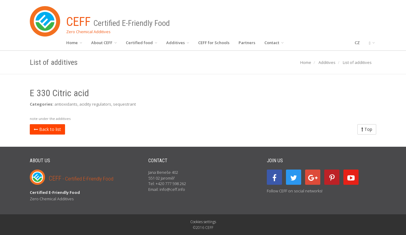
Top (366, 129)
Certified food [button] (141, 42)
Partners (247, 42)
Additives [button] (177, 42)
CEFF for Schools (213, 42)
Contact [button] (274, 42)
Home (305, 62)
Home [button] (74, 42)
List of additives (357, 62)
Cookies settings (203, 221)
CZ (357, 42)
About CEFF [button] (104, 42)
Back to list (47, 129)
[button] (371, 42)
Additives (326, 62)
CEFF (81, 178)
